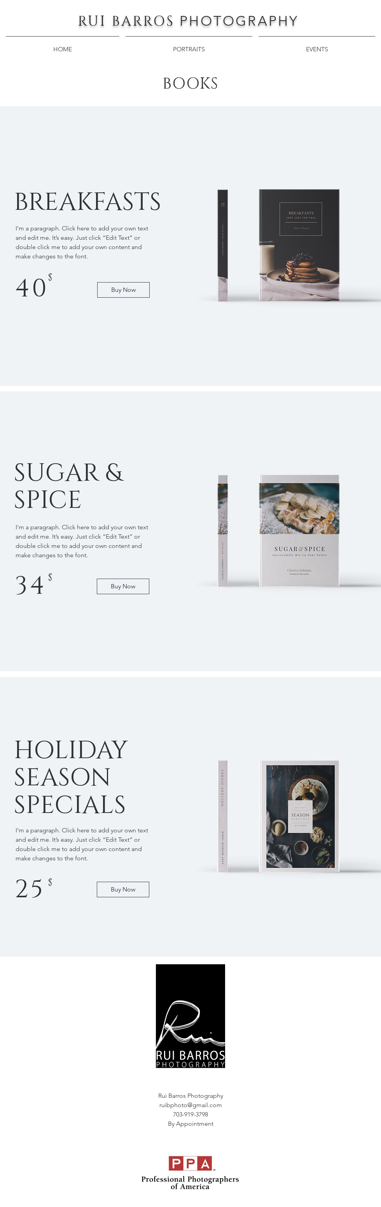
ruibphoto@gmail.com (190, 1105)
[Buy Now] (123, 290)
